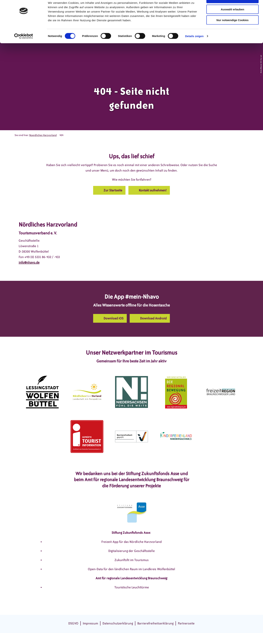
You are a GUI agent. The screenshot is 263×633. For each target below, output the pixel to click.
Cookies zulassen (232, 9)
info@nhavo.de (29, 262)
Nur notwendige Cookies (232, 30)
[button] (109, 190)
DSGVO (73, 623)
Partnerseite (186, 623)
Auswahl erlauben (232, 19)
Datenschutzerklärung (117, 623)
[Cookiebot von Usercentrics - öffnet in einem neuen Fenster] (24, 46)
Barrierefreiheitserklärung (155, 623)
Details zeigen (194, 46)
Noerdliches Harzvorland (43, 135)
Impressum (90, 623)
